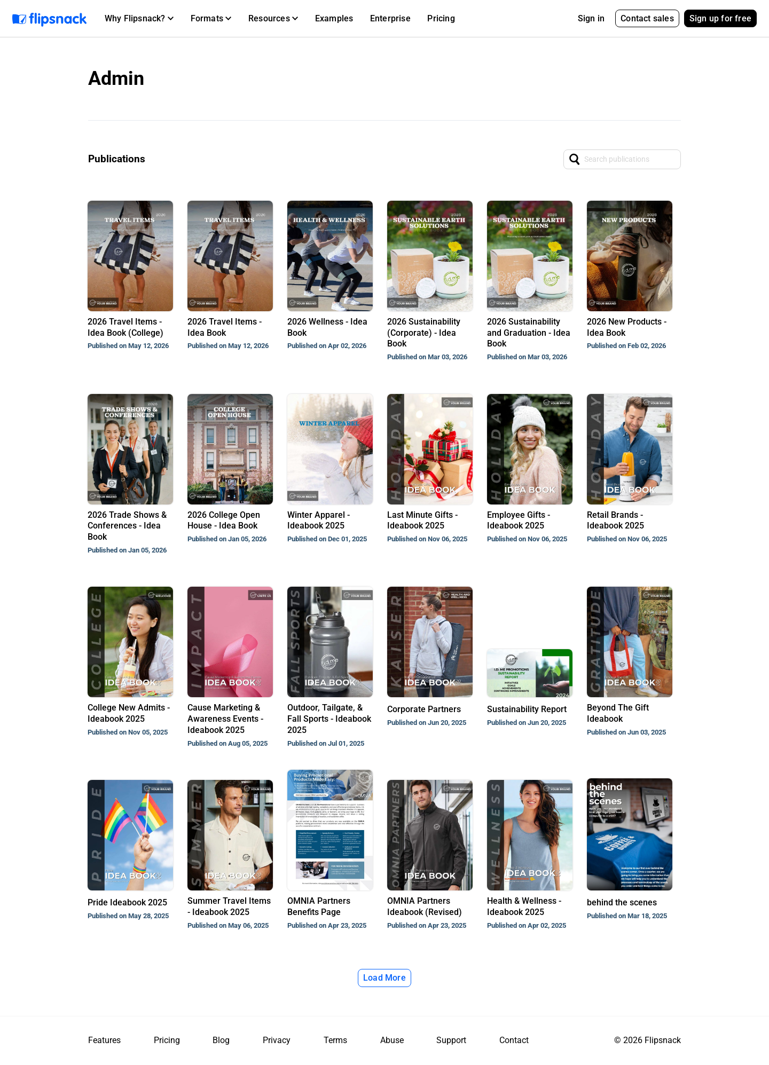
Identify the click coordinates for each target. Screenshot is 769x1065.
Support (451, 1040)
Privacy (277, 1040)
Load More (384, 978)
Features (104, 1040)
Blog (221, 1040)
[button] (139, 18)
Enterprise (390, 18)
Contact (514, 1040)
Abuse (392, 1040)
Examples (334, 18)
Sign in (591, 18)
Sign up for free (720, 18)
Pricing (440, 18)
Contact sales (647, 18)
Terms (335, 1040)
